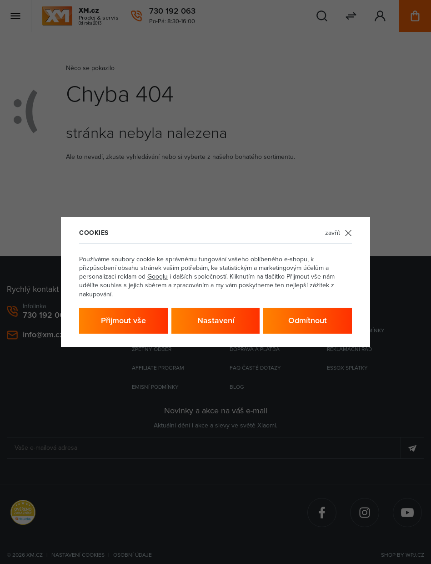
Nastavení (215, 320)
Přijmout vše (123, 320)
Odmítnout (307, 320)
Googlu (157, 276)
